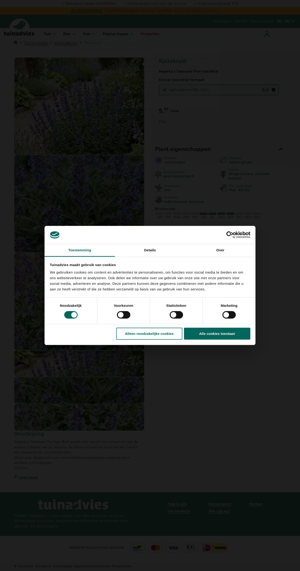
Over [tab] (220, 250)
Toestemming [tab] (79, 250)
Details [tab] (150, 250)
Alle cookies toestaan (217, 334)
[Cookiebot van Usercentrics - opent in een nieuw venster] (229, 234)
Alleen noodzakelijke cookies (149, 334)
